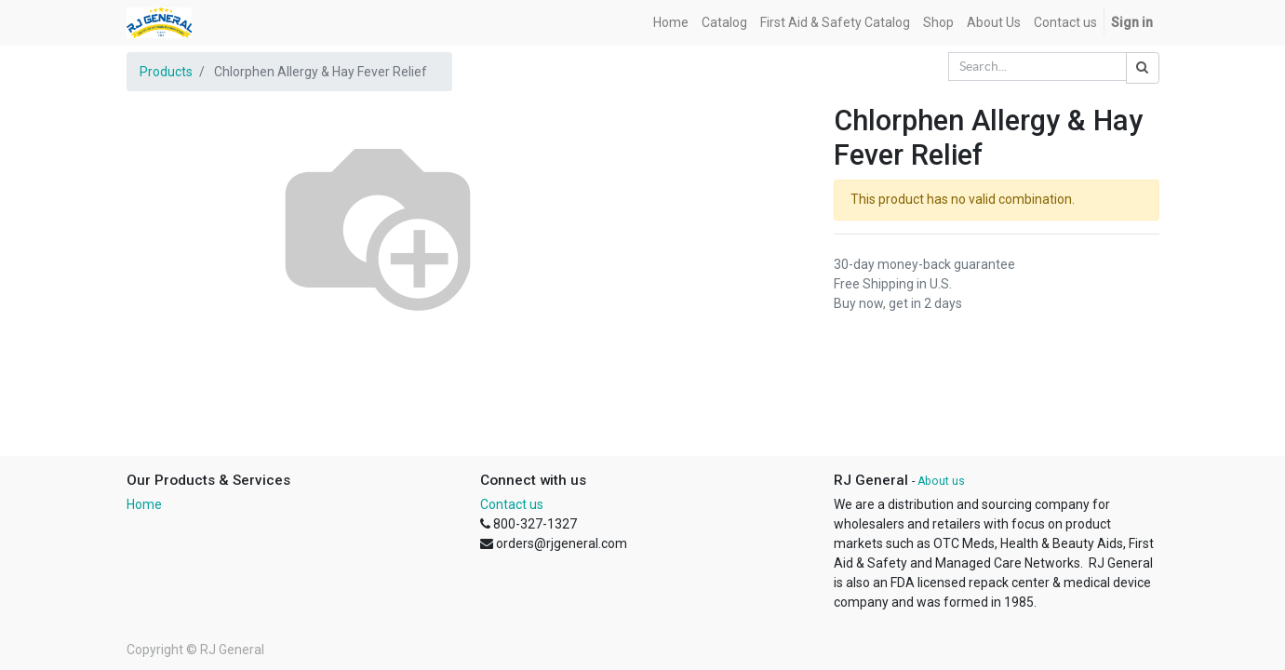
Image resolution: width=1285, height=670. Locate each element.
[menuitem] (671, 23)
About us (941, 481)
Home (144, 504)
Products (166, 71)
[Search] (1142, 68)
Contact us (511, 504)
